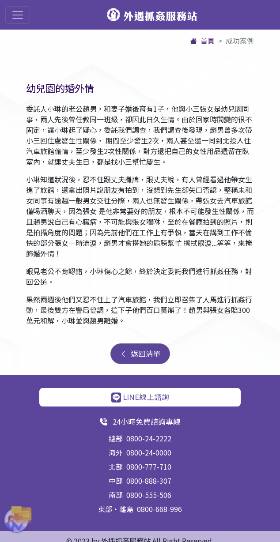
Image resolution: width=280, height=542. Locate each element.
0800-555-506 (148, 494)
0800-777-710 (148, 466)
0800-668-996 (159, 509)
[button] (13, 519)
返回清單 (140, 353)
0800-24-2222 (148, 438)
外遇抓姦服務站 (152, 15)
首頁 (202, 40)
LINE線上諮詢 (140, 396)
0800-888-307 (148, 480)
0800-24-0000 (148, 452)
